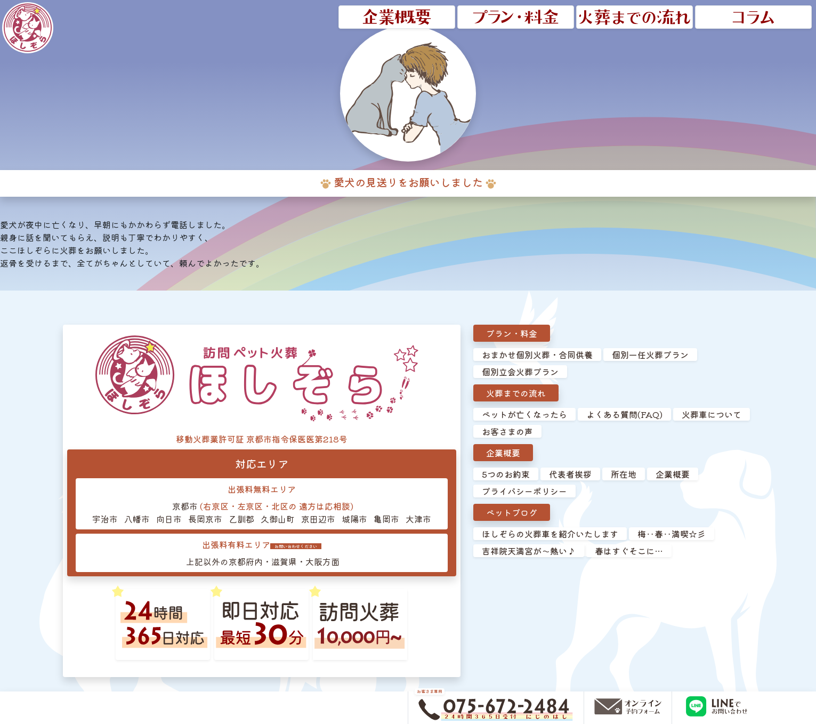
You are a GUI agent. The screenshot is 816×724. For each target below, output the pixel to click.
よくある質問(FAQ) (624, 414)
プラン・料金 (511, 333)
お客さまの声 (507, 431)
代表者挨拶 (570, 474)
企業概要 (503, 452)
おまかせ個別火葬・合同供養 (537, 354)
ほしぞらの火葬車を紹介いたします (550, 533)
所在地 (623, 474)
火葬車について (711, 414)
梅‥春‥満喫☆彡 (671, 533)
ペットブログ (511, 512)
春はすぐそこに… (629, 550)
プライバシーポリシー (524, 491)
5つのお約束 (506, 474)
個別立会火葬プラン (520, 371)
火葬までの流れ (516, 393)
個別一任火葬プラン (650, 354)
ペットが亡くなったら (524, 414)
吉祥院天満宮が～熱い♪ (529, 550)
